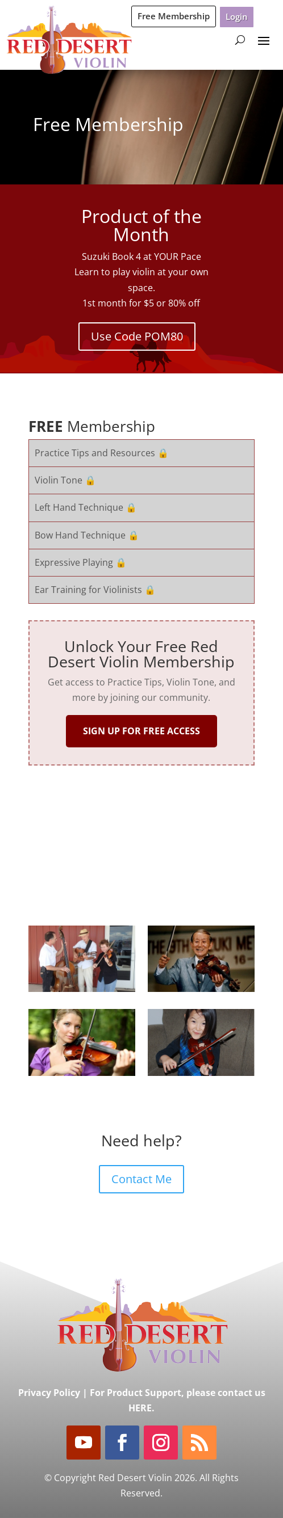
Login (237, 16)
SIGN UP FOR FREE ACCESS (141, 731)
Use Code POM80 (137, 336)
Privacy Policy (49, 1392)
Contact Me (141, 1179)
